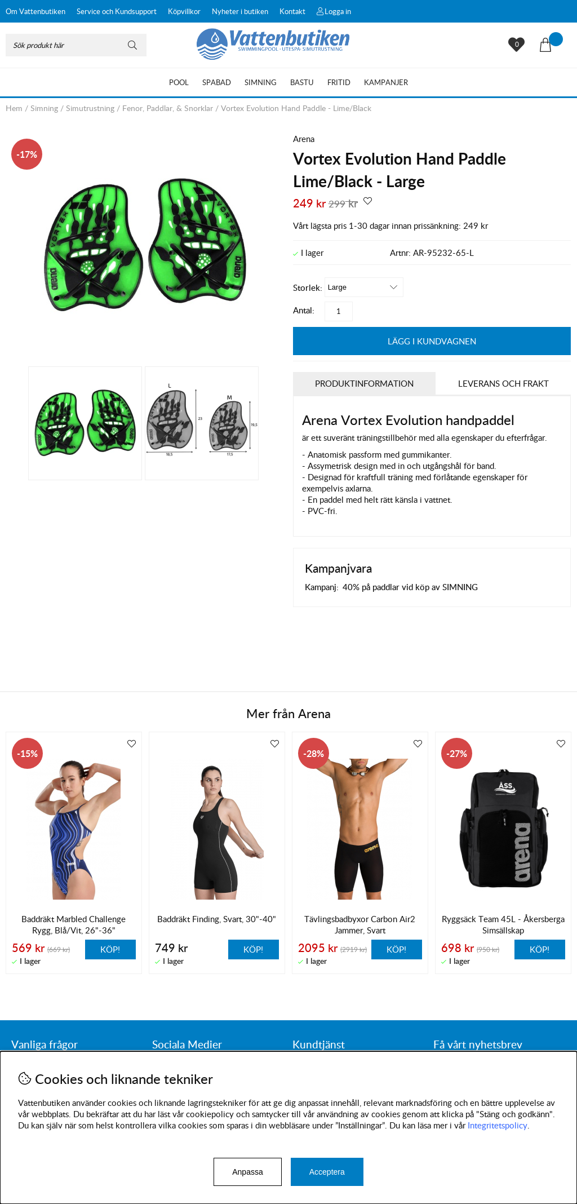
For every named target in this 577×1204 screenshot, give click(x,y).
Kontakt (292, 11)
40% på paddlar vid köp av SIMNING (410, 586)
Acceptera (327, 1171)
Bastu (302, 82)
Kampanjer (386, 82)
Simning (261, 82)
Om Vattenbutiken (35, 11)
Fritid (338, 82)
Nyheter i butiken (240, 11)
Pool (179, 82)
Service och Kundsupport (117, 11)
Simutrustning (90, 108)
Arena (303, 138)
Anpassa (247, 1171)
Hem (14, 108)
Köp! (110, 949)
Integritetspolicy (497, 1125)
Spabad (216, 82)
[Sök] (76, 45)
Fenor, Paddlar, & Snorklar (167, 108)
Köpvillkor (184, 11)
